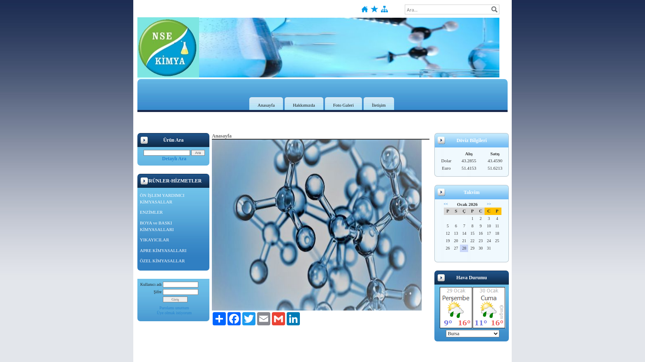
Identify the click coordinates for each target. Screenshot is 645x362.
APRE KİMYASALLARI (163, 250)
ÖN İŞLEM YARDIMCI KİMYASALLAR (162, 198)
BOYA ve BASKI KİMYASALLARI (157, 226)
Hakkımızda (304, 105)
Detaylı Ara (174, 158)
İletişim (379, 105)
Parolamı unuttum (174, 308)
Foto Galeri (343, 105)
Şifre (158, 292)
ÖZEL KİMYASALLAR (162, 260)
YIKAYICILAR (154, 239)
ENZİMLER (151, 212)
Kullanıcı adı (151, 284)
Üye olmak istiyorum (174, 313)
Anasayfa (266, 105)
